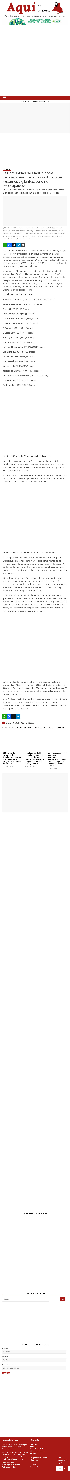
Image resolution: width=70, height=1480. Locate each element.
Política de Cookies (9, 1467)
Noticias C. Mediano (49, 228)
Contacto (33, 1445)
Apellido (5, 1357)
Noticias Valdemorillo (24, 239)
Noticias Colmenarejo (27, 231)
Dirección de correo (9, 1365)
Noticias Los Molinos (52, 233)
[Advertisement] (35, 118)
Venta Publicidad (36, 1449)
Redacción (34, 1447)
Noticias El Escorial (51, 231)
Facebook (33, 1465)
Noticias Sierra (59, 236)
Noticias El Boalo (40, 231)
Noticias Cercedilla (13, 231)
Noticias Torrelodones (9, 239)
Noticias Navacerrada (17, 236)
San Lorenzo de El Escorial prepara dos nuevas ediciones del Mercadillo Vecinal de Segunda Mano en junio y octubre (34, 758)
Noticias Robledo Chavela (33, 236)
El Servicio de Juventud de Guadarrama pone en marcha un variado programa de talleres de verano (12, 758)
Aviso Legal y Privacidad (11, 1465)
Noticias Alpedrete (25, 228)
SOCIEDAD (7, 169)
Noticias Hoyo (28, 233)
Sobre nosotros (8, 1463)
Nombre (5, 1349)
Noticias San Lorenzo (48, 236)
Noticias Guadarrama (16, 233)
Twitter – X (34, 1467)
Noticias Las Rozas (39, 233)
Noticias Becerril (37, 228)
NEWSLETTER (7, 727)
